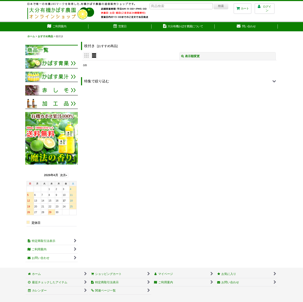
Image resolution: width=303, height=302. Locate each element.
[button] (179, 81)
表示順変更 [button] (190, 56)
